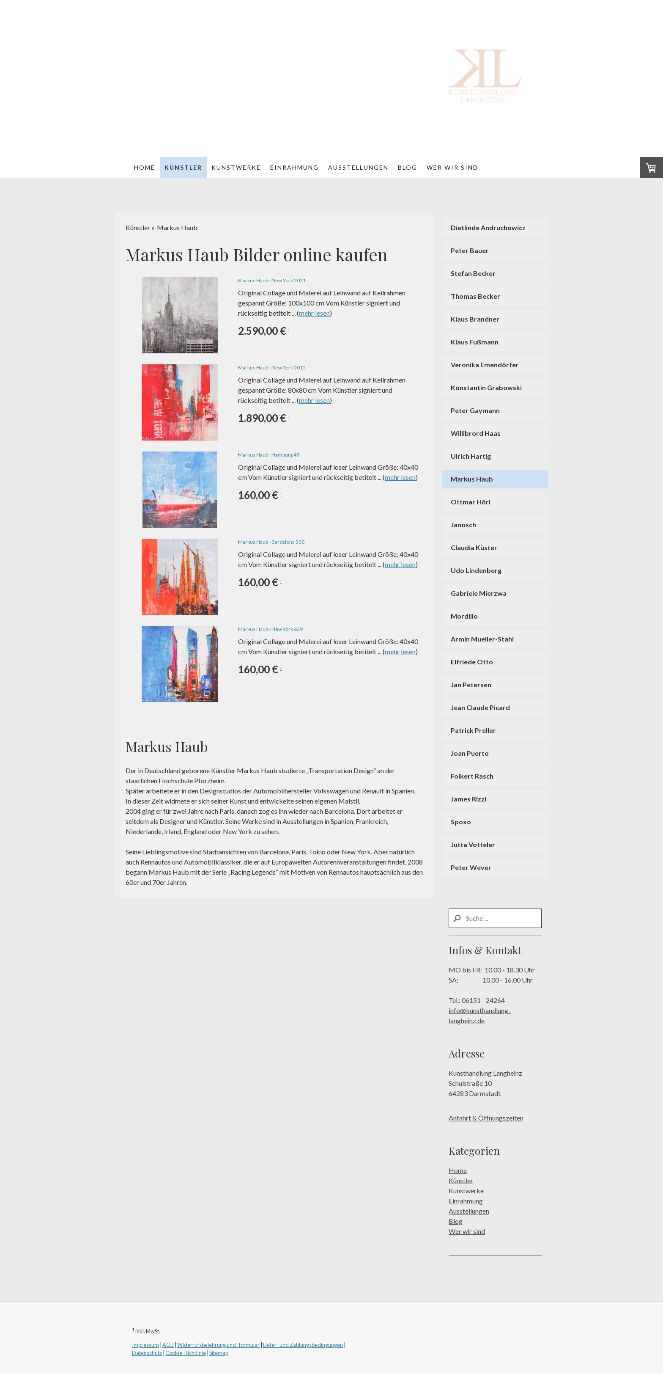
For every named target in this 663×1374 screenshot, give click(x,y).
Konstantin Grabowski (486, 387)
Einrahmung (294, 167)
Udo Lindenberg (476, 570)
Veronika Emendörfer (485, 365)
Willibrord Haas (476, 433)
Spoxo (461, 822)
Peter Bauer (470, 250)
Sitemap (218, 1352)
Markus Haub (472, 479)
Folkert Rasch (472, 776)
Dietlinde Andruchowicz (488, 227)
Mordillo (464, 616)
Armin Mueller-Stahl (482, 639)
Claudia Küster (474, 547)
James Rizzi (468, 799)
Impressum (145, 1344)
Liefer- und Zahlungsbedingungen (303, 1344)
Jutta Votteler (473, 844)
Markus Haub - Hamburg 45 (268, 455)
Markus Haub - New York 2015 (272, 367)
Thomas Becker (475, 296)
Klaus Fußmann (475, 342)
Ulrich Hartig (471, 456)
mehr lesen (314, 313)
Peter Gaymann (475, 410)
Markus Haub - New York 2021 (272, 280)
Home (144, 167)
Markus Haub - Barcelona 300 (271, 542)
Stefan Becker (473, 273)
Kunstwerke (236, 167)
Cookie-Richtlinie (185, 1352)
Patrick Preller (473, 730)
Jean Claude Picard (480, 707)
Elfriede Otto (472, 662)
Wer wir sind (452, 167)
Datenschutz (147, 1352)
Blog (407, 167)
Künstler (183, 167)
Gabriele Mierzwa (479, 593)
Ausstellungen (358, 167)
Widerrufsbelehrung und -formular (218, 1344)
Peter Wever (471, 867)
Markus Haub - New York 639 (270, 629)
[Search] (495, 918)
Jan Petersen (471, 684)
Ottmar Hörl (470, 502)
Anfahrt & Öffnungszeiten (486, 1118)
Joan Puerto (470, 753)
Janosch (463, 524)
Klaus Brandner (475, 319)
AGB (168, 1344)
